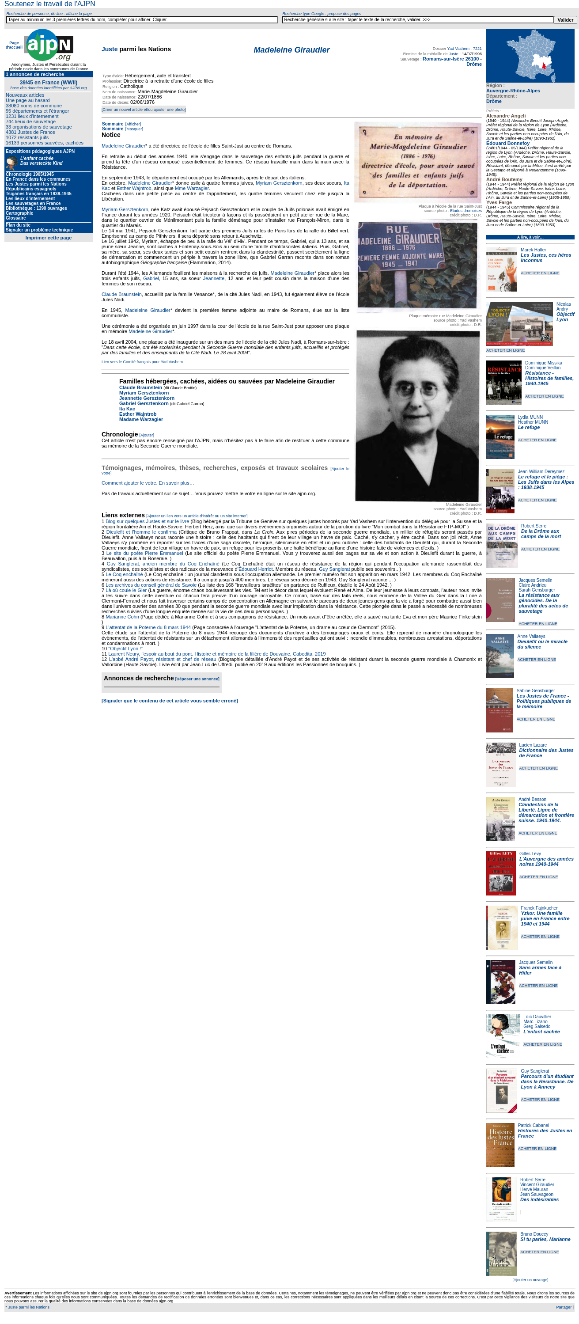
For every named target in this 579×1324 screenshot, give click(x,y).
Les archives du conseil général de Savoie (151, 585)
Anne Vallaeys (531, 636)
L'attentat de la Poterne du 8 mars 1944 (148, 627)
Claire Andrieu (532, 585)
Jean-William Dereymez (541, 471)
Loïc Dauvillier (537, 1016)
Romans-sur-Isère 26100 (451, 58)
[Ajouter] (147, 435)
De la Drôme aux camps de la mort (541, 533)
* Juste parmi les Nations (26, 1307)
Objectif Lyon (565, 316)
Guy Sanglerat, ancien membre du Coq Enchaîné (163, 563)
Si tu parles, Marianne (545, 1239)
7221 (477, 48)
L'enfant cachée (541, 1031)
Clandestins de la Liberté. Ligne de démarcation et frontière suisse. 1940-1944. (546, 812)
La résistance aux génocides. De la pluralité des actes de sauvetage (543, 603)
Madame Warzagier (141, 419)
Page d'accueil (14, 45)
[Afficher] (132, 124)
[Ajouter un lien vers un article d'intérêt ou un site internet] (196, 516)
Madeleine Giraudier (123, 145)
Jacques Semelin (535, 580)
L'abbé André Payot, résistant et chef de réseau (162, 659)
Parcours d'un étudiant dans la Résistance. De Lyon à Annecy (547, 1081)
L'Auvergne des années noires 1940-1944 (546, 861)
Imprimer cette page (49, 237)
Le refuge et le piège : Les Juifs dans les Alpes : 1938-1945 (546, 482)
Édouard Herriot (255, 569)
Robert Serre (533, 526)
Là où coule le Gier (126, 590)
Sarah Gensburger (536, 590)
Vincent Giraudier (537, 1184)
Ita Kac (127, 408)
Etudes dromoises (466, 211)
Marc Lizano (535, 1021)
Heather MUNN (533, 422)
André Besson (532, 799)
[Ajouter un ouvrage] (530, 1280)
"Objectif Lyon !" (125, 648)
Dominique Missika (543, 362)
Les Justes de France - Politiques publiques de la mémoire (544, 701)
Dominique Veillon (542, 367)
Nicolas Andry (563, 306)
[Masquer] (133, 129)
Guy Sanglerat (535, 1071)
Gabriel (151, 278)
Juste (110, 49)
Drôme (494, 101)
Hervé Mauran (534, 1189)
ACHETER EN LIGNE (540, 273)
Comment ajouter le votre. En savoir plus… (148, 483)
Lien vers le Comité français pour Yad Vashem (142, 362)
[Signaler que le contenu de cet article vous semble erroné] (170, 700)
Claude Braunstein (122, 294)
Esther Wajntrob (134, 188)
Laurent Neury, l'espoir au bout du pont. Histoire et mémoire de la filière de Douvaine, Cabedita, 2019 (216, 653)
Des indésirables (539, 1199)
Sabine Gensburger (536, 690)
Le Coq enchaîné (124, 574)
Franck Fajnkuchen (540, 908)
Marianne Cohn (122, 616)
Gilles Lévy (530, 853)
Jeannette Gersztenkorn (146, 398)
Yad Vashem (458, 48)
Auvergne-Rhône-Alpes (513, 90)
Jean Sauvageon (536, 1194)
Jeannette (213, 278)
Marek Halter (533, 249)
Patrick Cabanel (533, 1125)
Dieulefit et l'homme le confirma (141, 532)
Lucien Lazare (533, 745)
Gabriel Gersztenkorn (144, 403)
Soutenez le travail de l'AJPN (49, 4)
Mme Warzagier (192, 188)
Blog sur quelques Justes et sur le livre (148, 521)
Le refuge (529, 427)
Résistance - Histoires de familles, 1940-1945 (549, 378)
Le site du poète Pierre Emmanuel (144, 553)
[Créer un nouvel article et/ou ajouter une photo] (144, 109)
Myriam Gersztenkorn (279, 183)
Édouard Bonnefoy (508, 143)
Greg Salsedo (536, 1026)
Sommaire (112, 123)
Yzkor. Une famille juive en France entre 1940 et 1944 (545, 918)
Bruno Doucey (534, 1234)
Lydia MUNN (530, 417)
